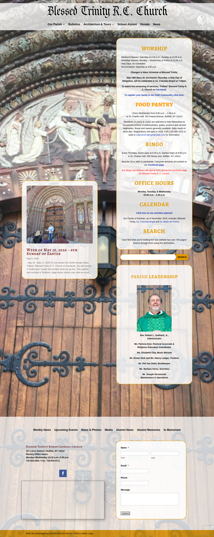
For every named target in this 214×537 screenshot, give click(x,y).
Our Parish (55, 24)
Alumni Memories (148, 430)
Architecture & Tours (97, 24)
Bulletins (74, 24)
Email (125, 465)
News (156, 24)
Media (109, 430)
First (123, 458)
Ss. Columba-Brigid (146, 221)
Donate (145, 24)
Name (125, 447)
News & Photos (91, 430)
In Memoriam (172, 430)
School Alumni (127, 24)
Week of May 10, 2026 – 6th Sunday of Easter (52, 251)
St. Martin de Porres (169, 221)
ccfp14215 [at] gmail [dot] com (150, 135)
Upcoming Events (66, 430)
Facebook (161, 89)
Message (125, 490)
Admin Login (87, 533)
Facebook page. (156, 165)
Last (153, 458)
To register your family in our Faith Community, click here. (154, 95)
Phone (124, 477)
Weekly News (42, 430)
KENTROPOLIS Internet (61, 533)
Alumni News (125, 430)
